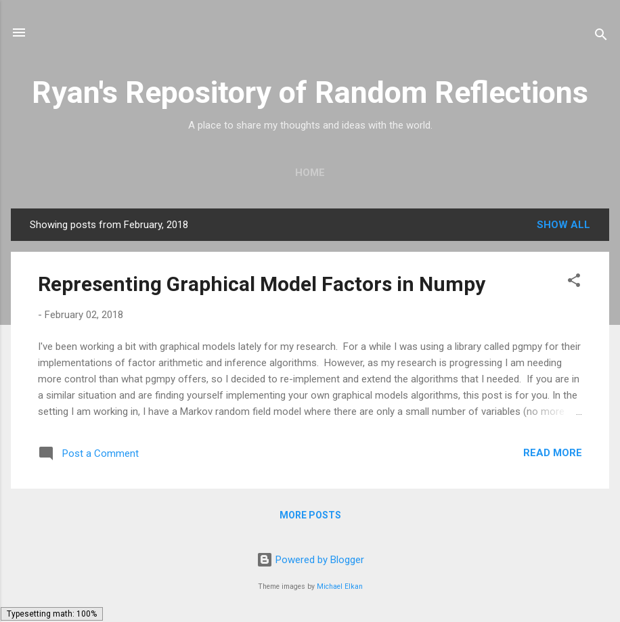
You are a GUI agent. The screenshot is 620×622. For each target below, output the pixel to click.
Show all (563, 225)
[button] (574, 282)
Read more (552, 453)
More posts (310, 515)
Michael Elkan (340, 586)
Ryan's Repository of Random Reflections (310, 92)
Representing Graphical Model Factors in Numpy (261, 284)
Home (310, 172)
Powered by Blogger (310, 560)
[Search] (601, 37)
